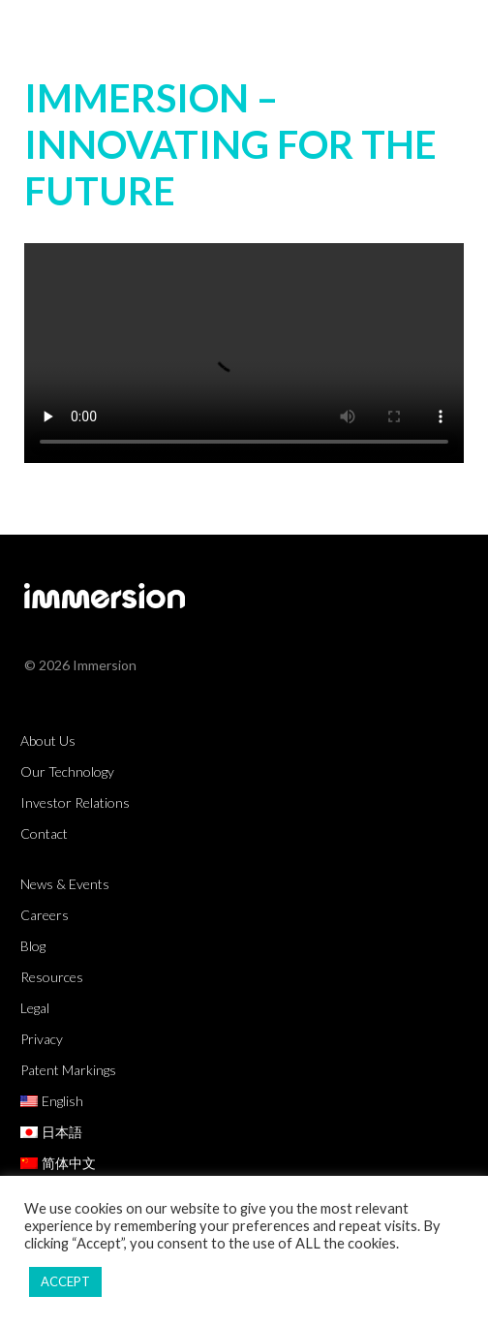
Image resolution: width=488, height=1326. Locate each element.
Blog (33, 946)
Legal (34, 1008)
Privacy (41, 1039)
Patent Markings (68, 1070)
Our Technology (67, 771)
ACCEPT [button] (65, 1281)
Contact (44, 833)
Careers (44, 915)
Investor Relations (75, 802)
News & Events (64, 884)
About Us (48, 740)
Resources (51, 977)
